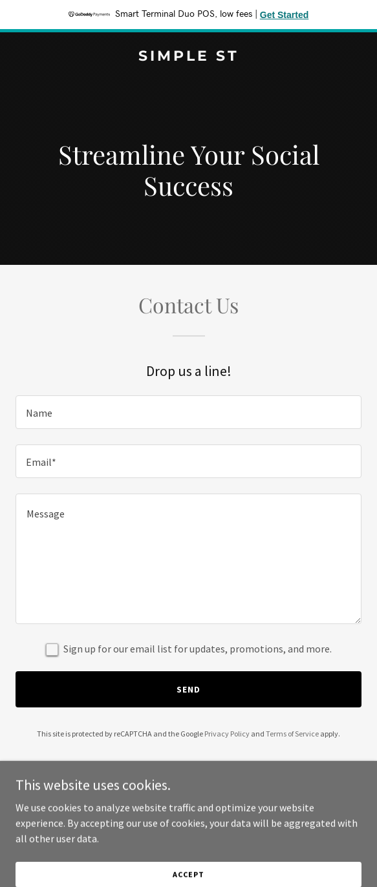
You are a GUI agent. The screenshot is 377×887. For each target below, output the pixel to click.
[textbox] (188, 412)
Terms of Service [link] (292, 733)
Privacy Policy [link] (227, 733)
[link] (188, 56)
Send (188, 689)
